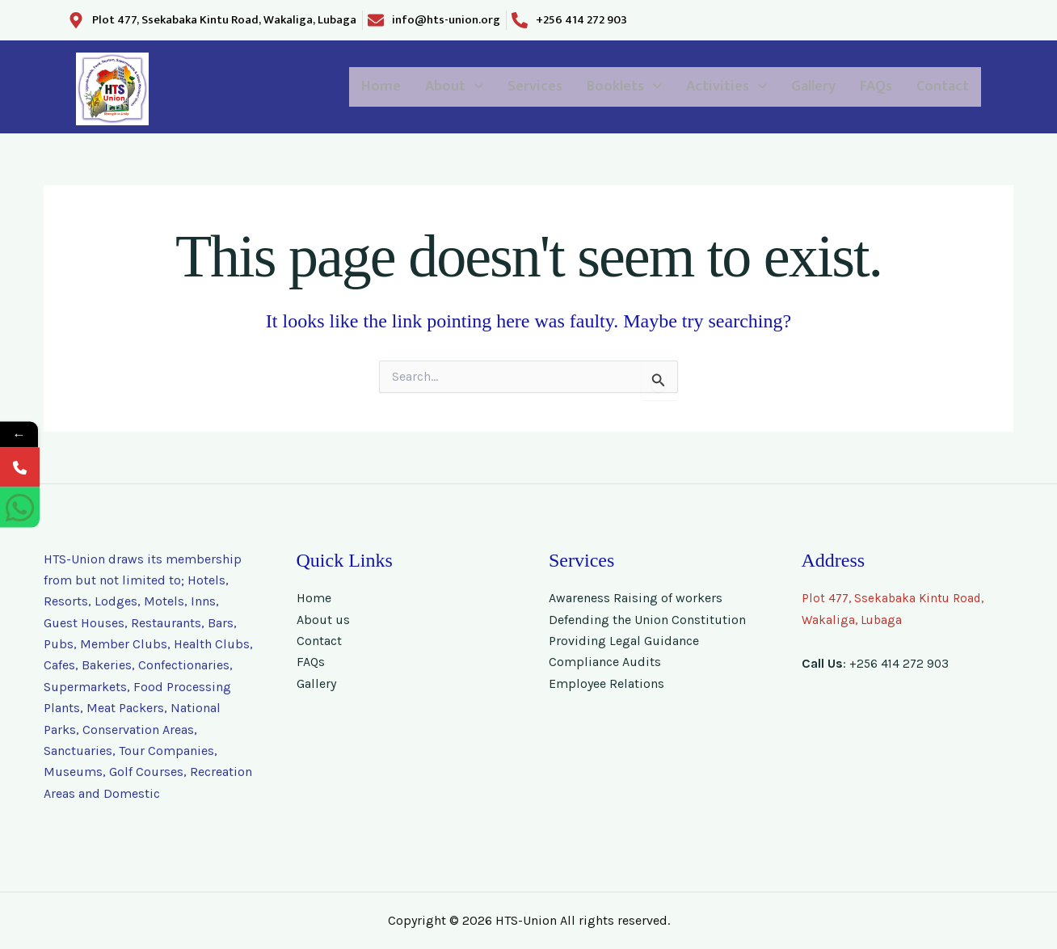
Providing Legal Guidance (624, 640)
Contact (934, 86)
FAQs (852, 86)
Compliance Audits (605, 661)
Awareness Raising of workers (635, 597)
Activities (667, 86)
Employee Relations (606, 683)
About (338, 86)
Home (251, 86)
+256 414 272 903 (901, 663)
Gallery (774, 86)
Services (436, 86)
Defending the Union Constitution (647, 619)
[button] (338, 87)
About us (323, 619)
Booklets (544, 86)
